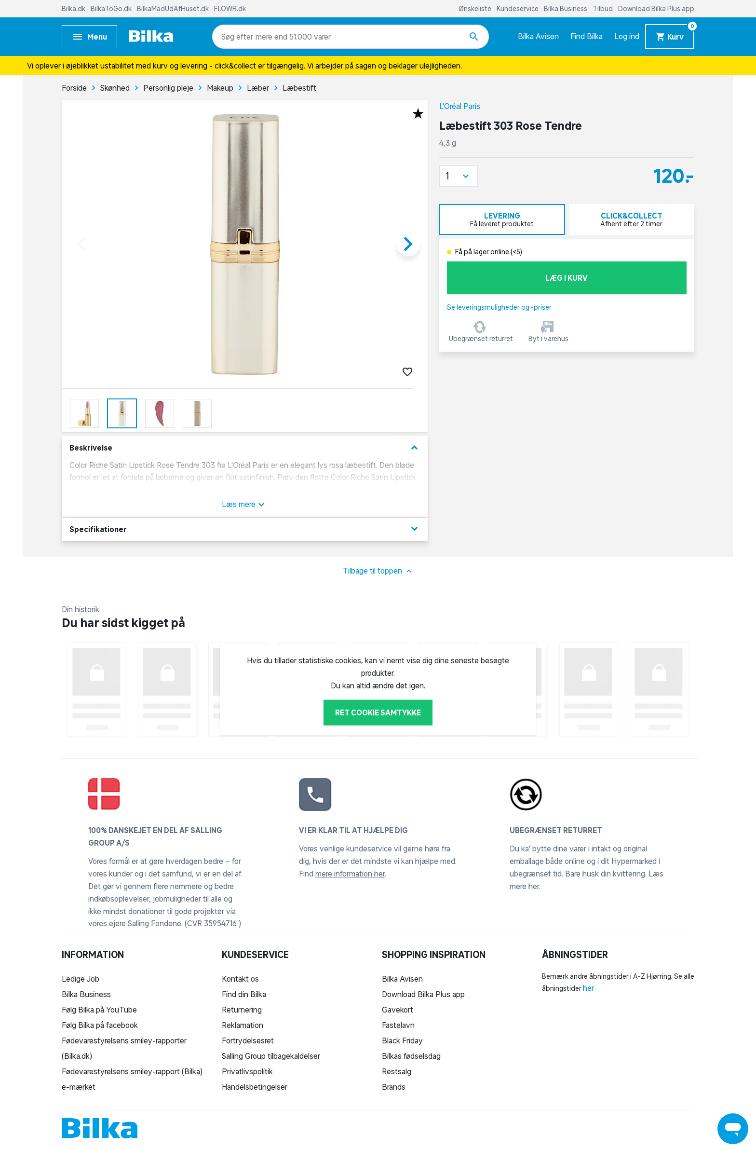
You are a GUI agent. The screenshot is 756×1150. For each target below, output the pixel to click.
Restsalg (396, 1071)
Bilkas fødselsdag (411, 1056)
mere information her (350, 873)
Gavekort (397, 1009)
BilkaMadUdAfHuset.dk (173, 9)
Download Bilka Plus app (656, 9)
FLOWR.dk (230, 9)
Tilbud (603, 9)
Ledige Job (80, 978)
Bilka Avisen (538, 36)
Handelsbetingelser (254, 1086)
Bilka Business (566, 9)
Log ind (626, 36)
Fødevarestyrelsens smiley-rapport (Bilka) (132, 1071)
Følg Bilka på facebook (100, 1025)
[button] (458, 176)
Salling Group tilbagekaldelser (271, 1056)
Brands (393, 1086)
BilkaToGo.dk (112, 9)
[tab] (502, 219)
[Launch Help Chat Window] (732, 1128)
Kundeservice (518, 9)
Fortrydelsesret (248, 1040)
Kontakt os (240, 978)
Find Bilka (586, 36)
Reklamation (242, 1025)
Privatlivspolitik (247, 1071)
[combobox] (238, 36)
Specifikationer (244, 529)
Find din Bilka (244, 994)
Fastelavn (398, 1025)
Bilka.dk (74, 9)
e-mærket (78, 1086)
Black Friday (402, 1040)
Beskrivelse (244, 448)
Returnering (242, 1009)
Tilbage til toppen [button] (378, 571)
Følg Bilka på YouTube (99, 1009)
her (588, 988)
